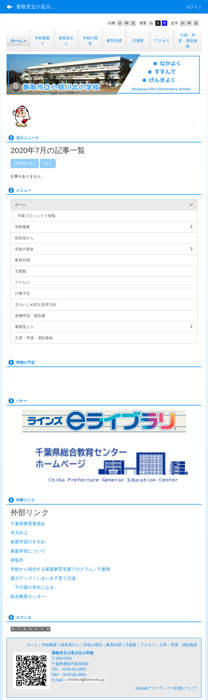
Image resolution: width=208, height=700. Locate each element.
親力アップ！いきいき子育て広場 (43, 578)
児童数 (130, 645)
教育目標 (113, 645)
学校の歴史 (92, 645)
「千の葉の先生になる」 (34, 587)
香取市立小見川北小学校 (39, 6)
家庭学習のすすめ (28, 541)
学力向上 (19, 533)
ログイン (194, 7)
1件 (48, 163)
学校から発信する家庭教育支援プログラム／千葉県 (60, 569)
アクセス (147, 645)
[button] (18, 40)
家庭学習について (28, 551)
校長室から (70, 645)
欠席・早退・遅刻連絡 (178, 645)
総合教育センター (28, 596)
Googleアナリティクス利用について (166, 688)
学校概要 (49, 645)
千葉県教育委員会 (28, 523)
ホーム (32, 645)
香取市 (17, 560)
